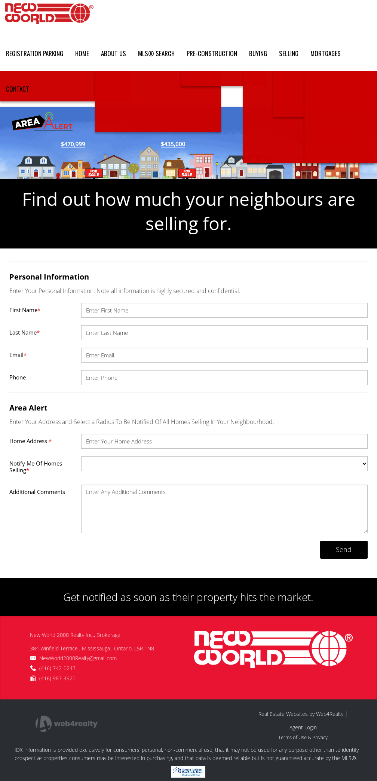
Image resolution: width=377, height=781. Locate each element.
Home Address (30, 441)
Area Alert (28, 408)
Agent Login (303, 727)
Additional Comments (37, 491)
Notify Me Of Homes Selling (35, 467)
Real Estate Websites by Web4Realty (300, 713)
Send (344, 549)
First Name (24, 310)
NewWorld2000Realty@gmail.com (78, 658)
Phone (17, 377)
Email (18, 355)
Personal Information (49, 277)
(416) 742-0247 (57, 668)
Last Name (24, 332)
